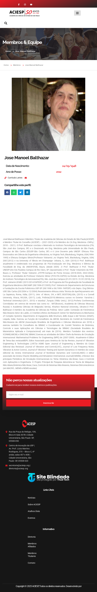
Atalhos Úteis (34, 511)
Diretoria (32, 537)
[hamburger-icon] (77, 13)
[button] (7, 192)
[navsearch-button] (4, 23)
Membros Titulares (32, 554)
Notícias (31, 498)
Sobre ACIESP (34, 504)
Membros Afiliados (32, 545)
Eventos (31, 518)
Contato (31, 563)
